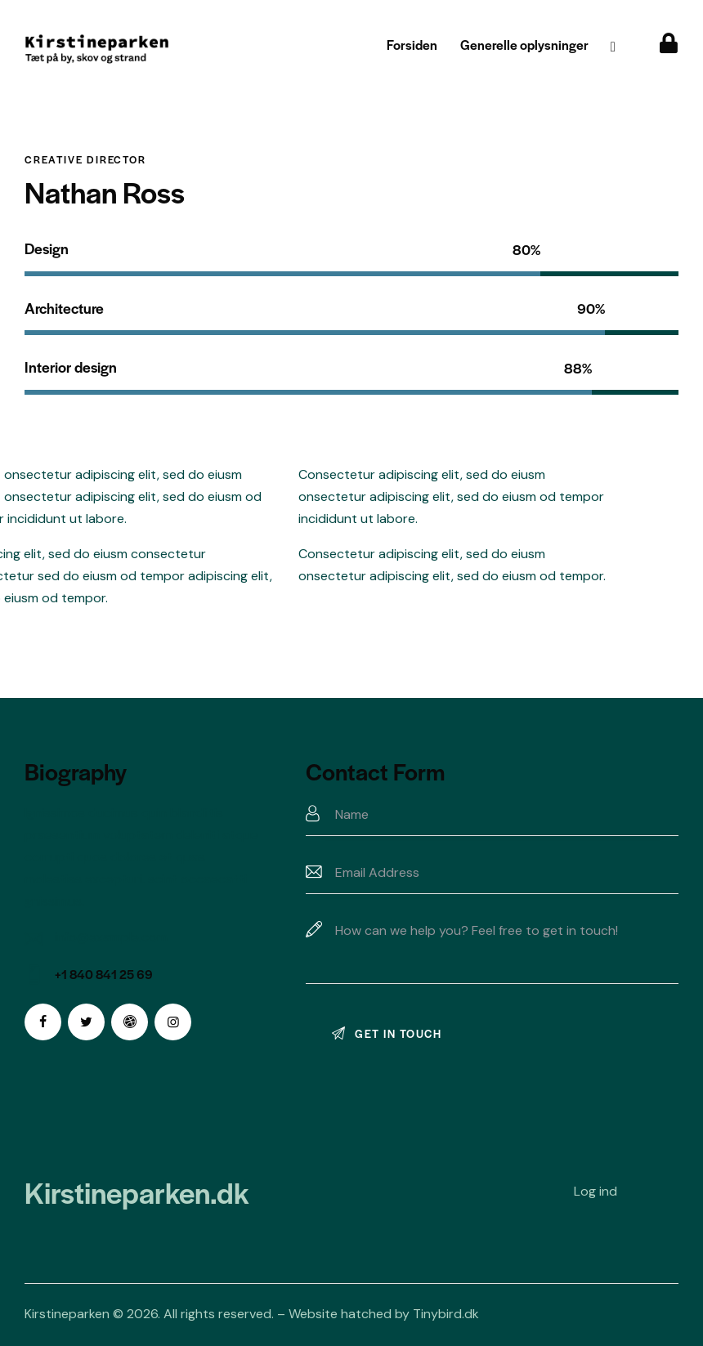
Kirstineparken (67, 1313)
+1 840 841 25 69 (104, 973)
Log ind (595, 1191)
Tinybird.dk (446, 1313)
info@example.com (111, 937)
